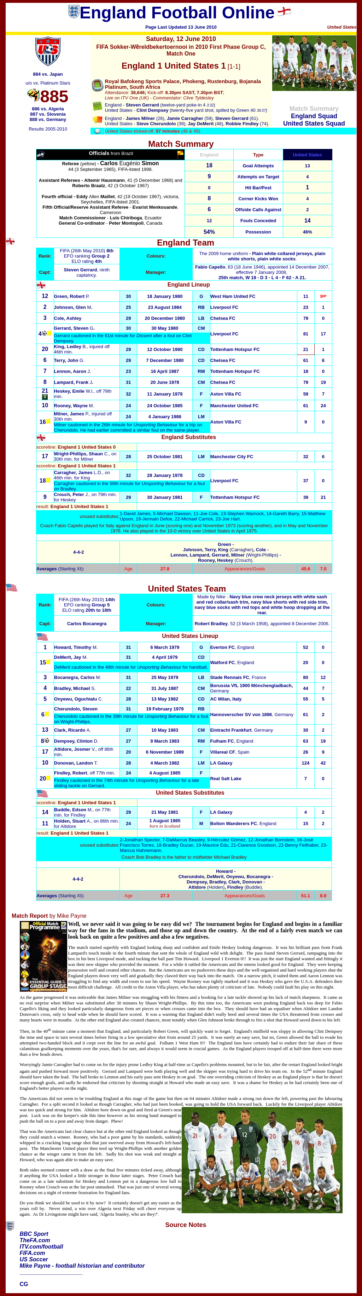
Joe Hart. (231, 519)
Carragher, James (74, 472)
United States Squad (314, 123)
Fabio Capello (210, 267)
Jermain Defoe (157, 519)
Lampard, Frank (73, 382)
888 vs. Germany (48, 119)
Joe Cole (209, 513)
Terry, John (69, 360)
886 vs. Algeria (48, 108)
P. (71, 413)
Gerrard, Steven (73, 328)
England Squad (314, 116)
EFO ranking (87, 256)
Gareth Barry (286, 513)
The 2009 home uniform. (262, 256)
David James (137, 513)
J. (71, 494)
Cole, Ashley (68, 318)
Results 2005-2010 (48, 129)
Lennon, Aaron (72, 371)
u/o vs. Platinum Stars (47, 83)
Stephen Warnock (245, 513)
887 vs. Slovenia (47, 114)
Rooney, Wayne (74, 405)
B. (85, 346)
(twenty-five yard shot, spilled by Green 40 (196, 110)
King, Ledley (68, 346)
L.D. (98, 472)
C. (81, 453)
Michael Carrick (197, 519)
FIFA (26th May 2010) (82, 250)
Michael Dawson (174, 513)
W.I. (74, 391)
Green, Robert (72, 296)
